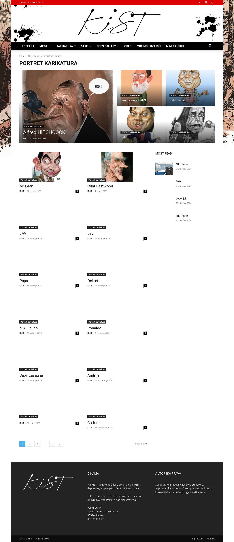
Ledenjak (181, 198)
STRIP (86, 46)
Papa (23, 281)
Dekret (92, 281)
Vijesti (45, 46)
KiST (21, 191)
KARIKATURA (66, 46)
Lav (90, 233)
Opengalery (34, 56)
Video (128, 46)
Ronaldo (94, 328)
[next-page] (60, 444)
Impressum (197, 538)
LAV (22, 233)
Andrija (93, 375)
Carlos (92, 423)
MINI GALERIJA (175, 46)
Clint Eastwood (100, 186)
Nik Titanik (182, 164)
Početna (28, 46)
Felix (178, 181)
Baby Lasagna (31, 375)
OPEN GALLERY (108, 46)
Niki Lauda (28, 328)
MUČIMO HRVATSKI (149, 46)
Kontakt (211, 538)
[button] (210, 46)
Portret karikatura (33, 127)
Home (22, 56)
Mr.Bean (26, 186)
